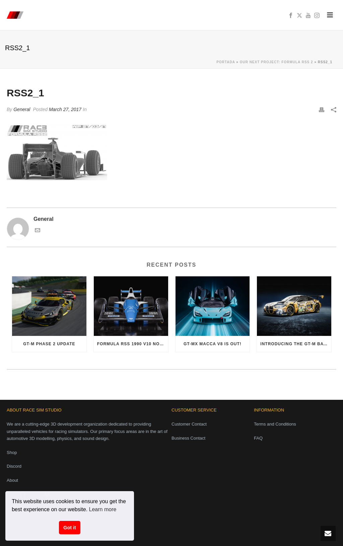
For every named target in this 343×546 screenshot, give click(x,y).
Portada (225, 62)
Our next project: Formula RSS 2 (276, 62)
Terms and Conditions (275, 424)
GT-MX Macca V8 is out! (213, 344)
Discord (14, 466)
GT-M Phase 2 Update (49, 344)
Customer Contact (189, 424)
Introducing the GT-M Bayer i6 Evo (295, 344)
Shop (12, 452)
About (12, 480)
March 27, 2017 (65, 109)
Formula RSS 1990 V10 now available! (132, 344)
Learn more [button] (103, 509)
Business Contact (188, 438)
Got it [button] (69, 527)
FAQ (258, 438)
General (21, 109)
